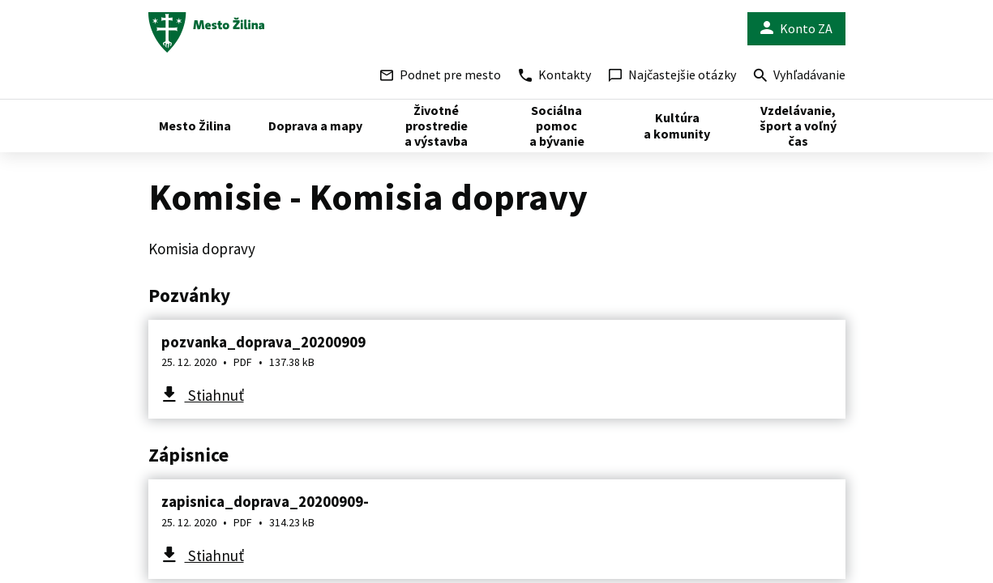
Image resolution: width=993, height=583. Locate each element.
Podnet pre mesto (440, 74)
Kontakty (555, 74)
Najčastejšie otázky (672, 74)
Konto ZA (796, 29)
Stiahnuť (214, 395)
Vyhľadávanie (799, 76)
